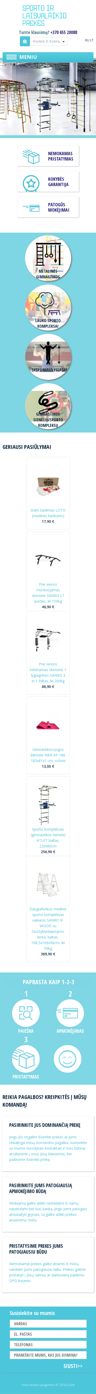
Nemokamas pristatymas (60, 156)
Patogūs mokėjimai (58, 207)
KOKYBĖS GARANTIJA (58, 181)
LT (91, 40)
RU (87, 40)
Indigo (48, 16)
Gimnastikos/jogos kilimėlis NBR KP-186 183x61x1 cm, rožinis (48, 755)
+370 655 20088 (63, 32)
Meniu (28, 56)
